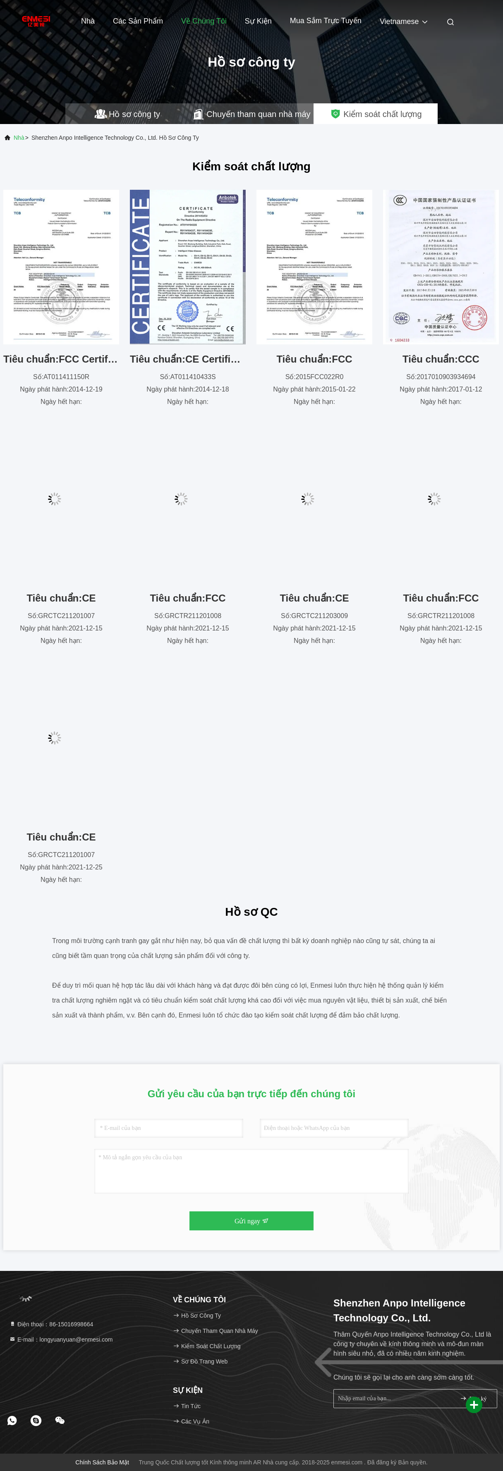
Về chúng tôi (204, 21)
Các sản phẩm (138, 21)
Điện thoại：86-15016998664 (51, 1324)
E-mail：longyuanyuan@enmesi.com (61, 1339)
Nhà (88, 21)
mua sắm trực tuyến (326, 21)
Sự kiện (258, 21)
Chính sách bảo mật (102, 1462)
